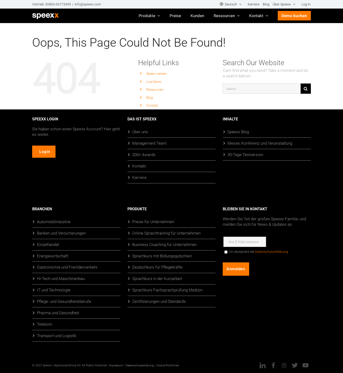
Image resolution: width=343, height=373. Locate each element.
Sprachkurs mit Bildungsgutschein (162, 256)
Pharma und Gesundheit (58, 312)
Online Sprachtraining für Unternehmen (166, 233)
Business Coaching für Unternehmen (164, 244)
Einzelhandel (48, 244)
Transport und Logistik (56, 335)
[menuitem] (230, 4)
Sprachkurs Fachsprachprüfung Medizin (167, 290)
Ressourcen (155, 89)
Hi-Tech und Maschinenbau (61, 278)
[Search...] (262, 88)
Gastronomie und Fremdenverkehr (67, 267)
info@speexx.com (88, 4)
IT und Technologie (54, 290)
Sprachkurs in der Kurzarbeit (157, 278)
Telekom (44, 324)
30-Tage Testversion (245, 154)
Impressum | (117, 365)
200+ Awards (144, 154)
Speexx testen (156, 73)
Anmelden (236, 269)
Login (45, 151)
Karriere (139, 177)
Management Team (149, 143)
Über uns (140, 131)
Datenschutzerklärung (271, 252)
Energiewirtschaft (52, 256)
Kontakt (152, 105)
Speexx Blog (238, 131)
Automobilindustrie (54, 221)
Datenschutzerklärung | (140, 365)
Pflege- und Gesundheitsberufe (64, 301)
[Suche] (306, 88)
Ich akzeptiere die (258, 252)
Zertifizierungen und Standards (159, 301)
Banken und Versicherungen (61, 233)
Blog (149, 97)
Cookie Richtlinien (167, 365)
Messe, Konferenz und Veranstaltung (259, 143)
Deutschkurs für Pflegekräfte (157, 267)
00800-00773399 (58, 4)
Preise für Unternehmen (153, 221)
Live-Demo (153, 81)
